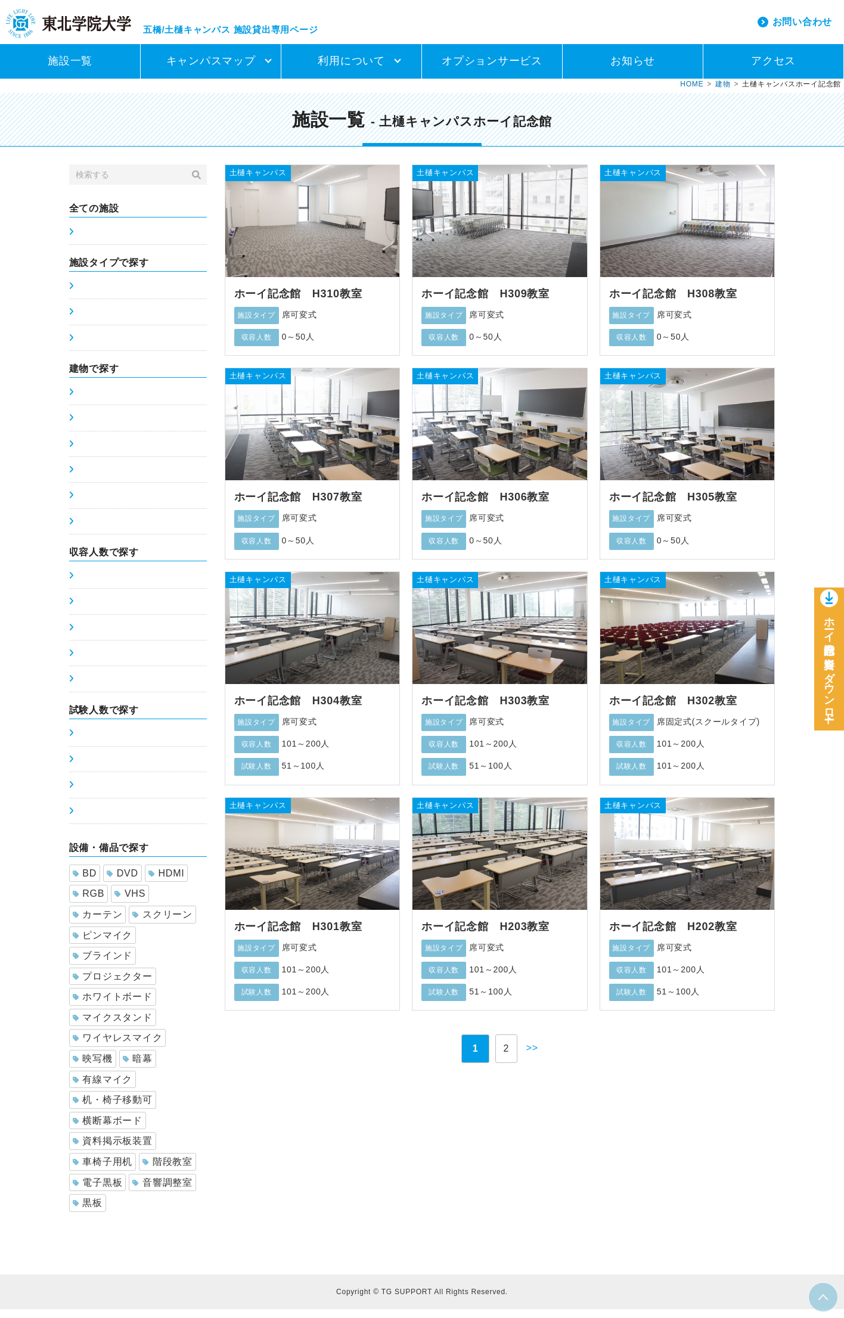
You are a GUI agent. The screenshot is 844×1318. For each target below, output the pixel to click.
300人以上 (97, 687)
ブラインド (103, 964)
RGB (89, 902)
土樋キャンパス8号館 (118, 504)
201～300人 (100, 662)
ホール (89, 347)
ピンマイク (103, 944)
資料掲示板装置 (113, 1150)
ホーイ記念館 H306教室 (485, 506)
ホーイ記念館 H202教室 (673, 935)
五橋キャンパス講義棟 (120, 401)
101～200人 (100, 636)
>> (535, 1057)
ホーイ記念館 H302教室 (673, 710)
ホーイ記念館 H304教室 (298, 710)
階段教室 (167, 1170)
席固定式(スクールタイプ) (127, 295)
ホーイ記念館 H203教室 (485, 935)
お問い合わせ (802, 26)
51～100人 (97, 610)
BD (85, 882)
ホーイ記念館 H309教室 (485, 303)
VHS (129, 902)
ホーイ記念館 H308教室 (673, 303)
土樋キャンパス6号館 (118, 453)
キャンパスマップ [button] (211, 70)
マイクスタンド (113, 1026)
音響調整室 (162, 1191)
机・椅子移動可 (113, 1108)
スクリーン (162, 923)
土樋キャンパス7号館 (118, 478)
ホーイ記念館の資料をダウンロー (829, 669)
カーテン (98, 923)
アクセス (773, 70)
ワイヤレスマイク (118, 1047)
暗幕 (138, 1067)
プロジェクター (113, 985)
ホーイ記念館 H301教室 (298, 935)
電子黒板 (98, 1191)
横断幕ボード (107, 1129)
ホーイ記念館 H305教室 (673, 506)
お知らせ (632, 70)
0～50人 (92, 584)
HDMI (166, 882)
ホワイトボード (113, 1005)
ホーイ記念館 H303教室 (485, 710)
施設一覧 (70, 70)
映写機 (93, 1067)
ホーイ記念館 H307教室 (298, 506)
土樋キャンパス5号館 (118, 426)
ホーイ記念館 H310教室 (298, 303)
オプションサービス (492, 70)
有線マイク (103, 1088)
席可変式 (93, 320)
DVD (122, 882)
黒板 (88, 1212)
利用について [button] (351, 70)
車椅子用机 (103, 1170)
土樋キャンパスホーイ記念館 (133, 530)
